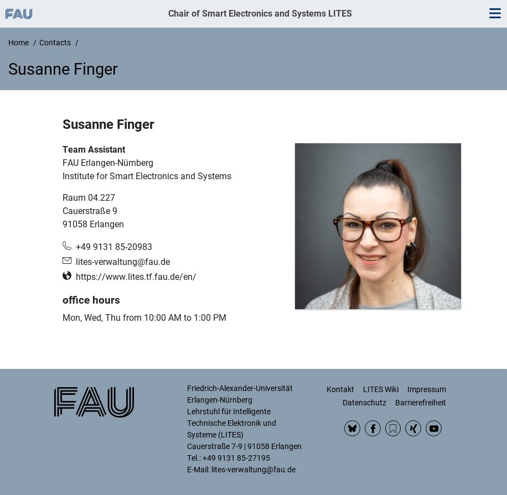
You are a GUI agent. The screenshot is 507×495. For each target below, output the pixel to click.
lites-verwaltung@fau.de (123, 262)
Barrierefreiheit (420, 402)
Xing (413, 428)
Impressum (426, 389)
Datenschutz (364, 402)
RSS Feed (393, 428)
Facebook (373, 428)
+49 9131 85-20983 (114, 247)
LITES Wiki (381, 389)
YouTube (434, 428)
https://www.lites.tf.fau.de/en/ (136, 277)
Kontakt (340, 389)
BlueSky (352, 428)
